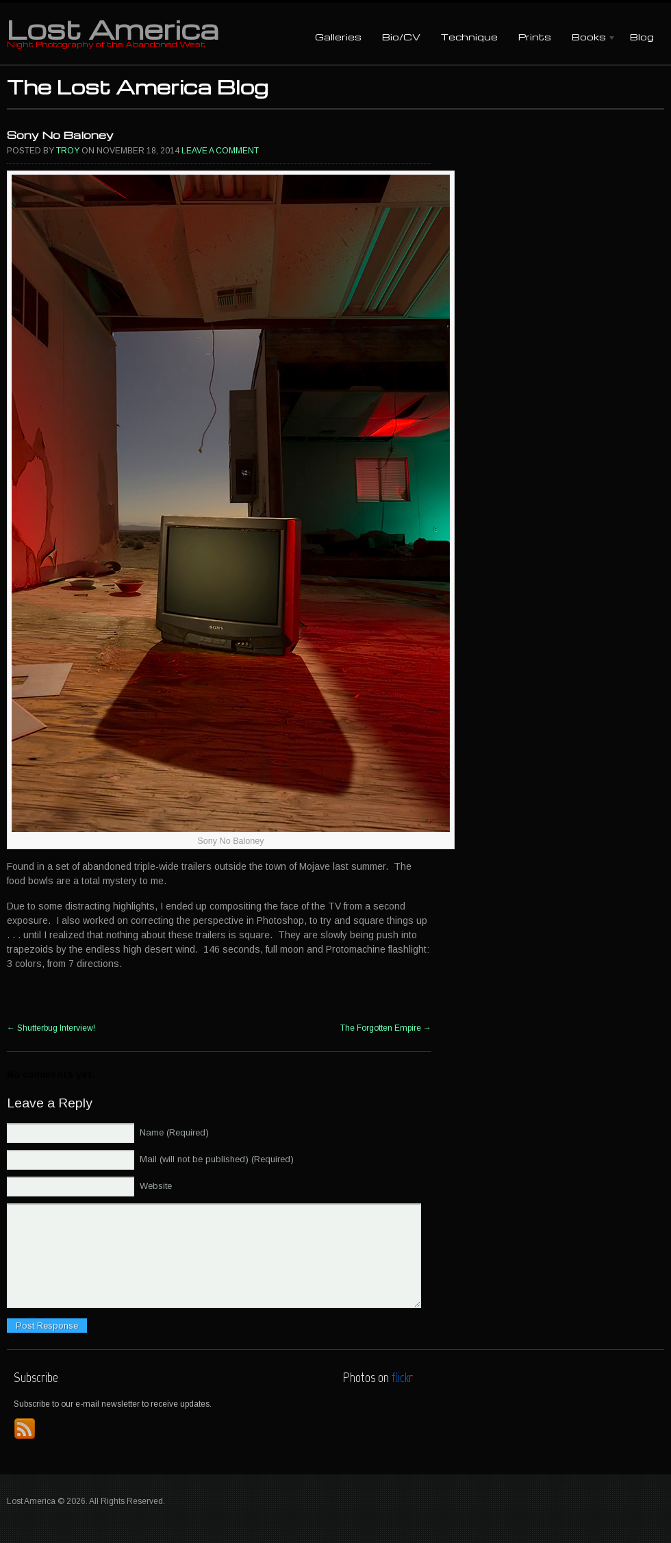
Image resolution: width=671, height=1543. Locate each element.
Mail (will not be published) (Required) (217, 1159)
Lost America (112, 29)
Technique (469, 36)
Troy (67, 150)
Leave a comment (220, 150)
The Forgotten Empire (385, 1028)
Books (588, 38)
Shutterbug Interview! (51, 1028)
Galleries (338, 36)
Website (156, 1186)
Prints (534, 36)
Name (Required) (174, 1132)
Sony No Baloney (60, 135)
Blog (642, 36)
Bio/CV (401, 36)
